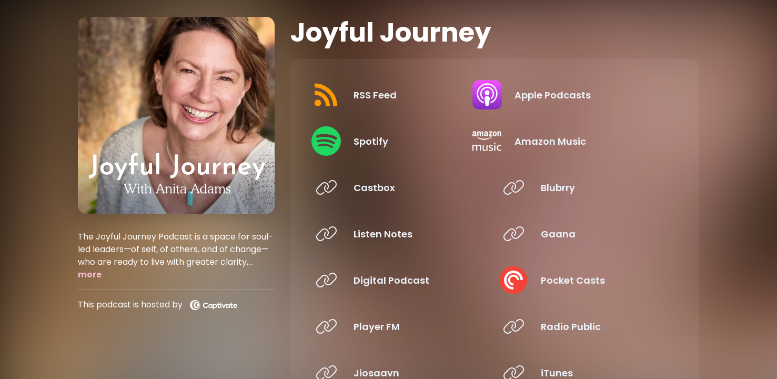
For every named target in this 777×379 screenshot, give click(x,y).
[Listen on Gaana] (584, 234)
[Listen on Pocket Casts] (584, 280)
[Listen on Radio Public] (584, 326)
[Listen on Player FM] (397, 326)
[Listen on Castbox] (397, 187)
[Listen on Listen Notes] (397, 234)
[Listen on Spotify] (397, 141)
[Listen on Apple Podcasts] (584, 95)
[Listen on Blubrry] (584, 187)
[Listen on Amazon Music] (584, 141)
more (90, 274)
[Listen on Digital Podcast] (397, 280)
